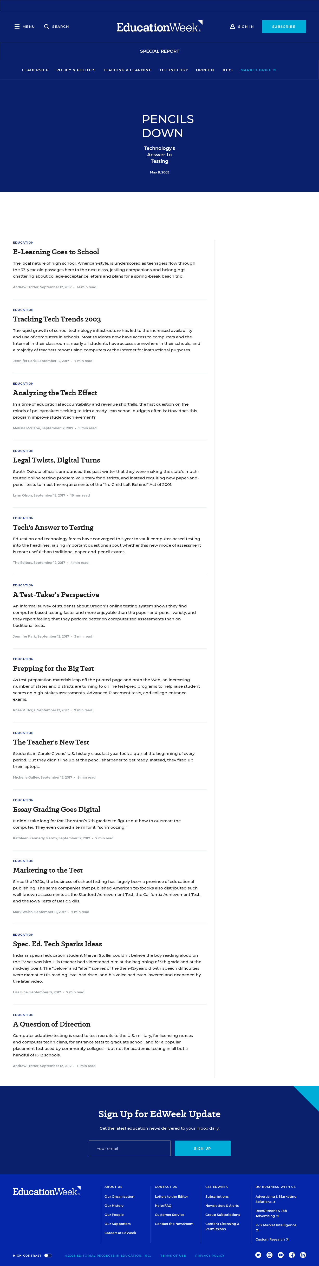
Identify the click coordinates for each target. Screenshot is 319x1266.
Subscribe (284, 26)
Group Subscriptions (222, 1215)
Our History (114, 1206)
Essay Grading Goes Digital (57, 809)
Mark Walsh (23, 912)
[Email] (130, 1148)
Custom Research (272, 1239)
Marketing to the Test (48, 870)
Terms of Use (173, 1255)
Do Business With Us (276, 1187)
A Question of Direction (51, 1024)
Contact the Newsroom (174, 1224)
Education (23, 242)
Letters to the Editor (171, 1196)
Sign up (202, 1148)
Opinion (216, 70)
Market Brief (268, 70)
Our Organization (119, 1196)
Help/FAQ (163, 1206)
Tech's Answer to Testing (53, 527)
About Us (113, 1187)
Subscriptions (217, 1196)
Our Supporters (118, 1224)
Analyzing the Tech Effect (55, 392)
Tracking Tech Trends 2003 (57, 319)
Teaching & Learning (138, 70)
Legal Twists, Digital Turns (56, 460)
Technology (184, 70)
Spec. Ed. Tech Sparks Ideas (57, 943)
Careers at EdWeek (120, 1233)
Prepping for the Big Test (53, 668)
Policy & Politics (86, 70)
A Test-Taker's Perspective (56, 594)
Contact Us (166, 1187)
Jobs (238, 70)
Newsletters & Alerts (222, 1206)
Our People (114, 1215)
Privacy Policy (209, 1255)
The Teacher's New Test (51, 742)
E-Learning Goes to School (56, 251)
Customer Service (169, 1215)
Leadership (46, 70)
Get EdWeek (216, 1187)
